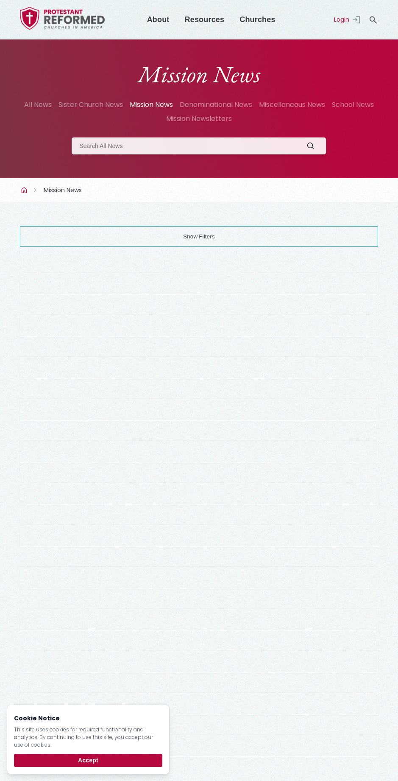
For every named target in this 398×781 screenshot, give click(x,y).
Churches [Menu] (257, 19)
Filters (207, 236)
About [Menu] (158, 19)
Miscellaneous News (292, 104)
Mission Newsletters (199, 118)
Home (25, 190)
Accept (88, 760)
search (373, 20)
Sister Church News (90, 104)
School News (353, 104)
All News (38, 104)
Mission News (151, 104)
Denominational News (216, 104)
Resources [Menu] (205, 19)
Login (341, 19)
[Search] (199, 145)
